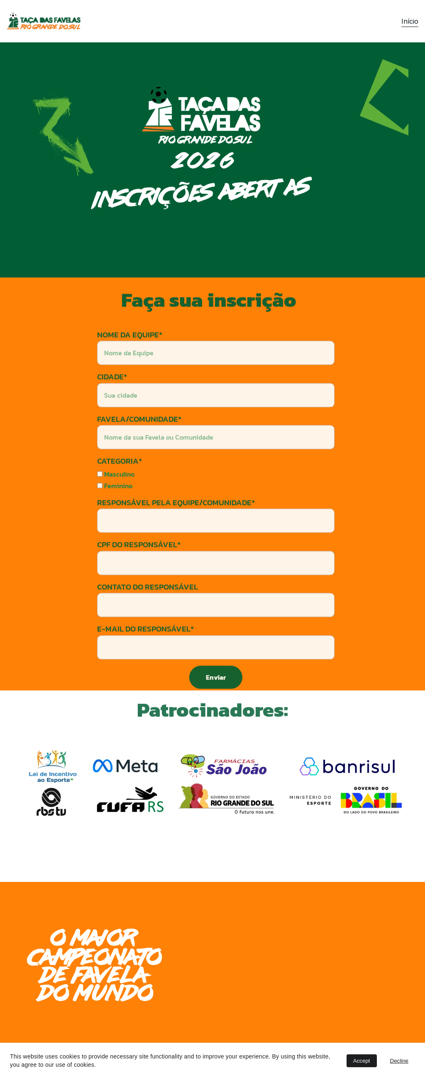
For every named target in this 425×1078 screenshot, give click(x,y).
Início (409, 21)
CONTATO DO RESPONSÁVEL (147, 605)
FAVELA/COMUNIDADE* (139, 437)
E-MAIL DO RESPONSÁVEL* (145, 647)
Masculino (115, 492)
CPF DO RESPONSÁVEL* (139, 563)
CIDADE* (112, 395)
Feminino (114, 504)
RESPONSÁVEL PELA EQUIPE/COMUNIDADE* (176, 521)
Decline (399, 1061)
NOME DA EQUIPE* (129, 353)
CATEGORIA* (119, 479)
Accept (361, 1061)
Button (355, 719)
